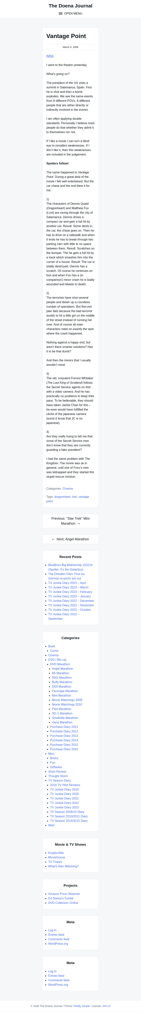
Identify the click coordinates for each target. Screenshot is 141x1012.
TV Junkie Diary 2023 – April (67, 582)
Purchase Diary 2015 (64, 744)
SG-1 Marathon (62, 713)
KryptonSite (56, 852)
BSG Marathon (62, 677)
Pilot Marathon (61, 709)
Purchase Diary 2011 (64, 726)
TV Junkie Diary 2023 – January (69, 596)
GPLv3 (106, 1006)
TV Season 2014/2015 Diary (69, 820)
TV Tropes (55, 861)
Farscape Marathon (65, 691)
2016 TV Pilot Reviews (65, 785)
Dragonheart (62, 496)
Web (51, 825)
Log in (52, 930)
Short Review (57, 771)
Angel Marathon (62, 668)
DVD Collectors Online (63, 902)
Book (51, 646)
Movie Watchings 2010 (67, 704)
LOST (74, 496)
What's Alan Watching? (63, 866)
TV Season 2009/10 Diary (67, 811)
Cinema (67, 488)
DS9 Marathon (61, 686)
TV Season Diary (59, 780)
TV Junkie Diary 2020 (64, 794)
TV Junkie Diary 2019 (64, 789)
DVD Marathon (60, 664)
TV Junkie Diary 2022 (64, 802)
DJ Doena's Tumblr (61, 898)
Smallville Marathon (65, 717)
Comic (54, 650)
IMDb (49, 56)
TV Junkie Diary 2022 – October (69, 609)
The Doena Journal (70, 6)
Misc (51, 753)
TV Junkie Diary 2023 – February (70, 591)
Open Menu (72, 13)
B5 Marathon (60, 673)
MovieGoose (56, 857)
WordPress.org (58, 943)
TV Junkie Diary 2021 (64, 798)
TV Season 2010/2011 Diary (69, 816)
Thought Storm (58, 776)
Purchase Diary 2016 (64, 749)
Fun (52, 762)
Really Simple (82, 1006)
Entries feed (56, 934)
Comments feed (58, 939)
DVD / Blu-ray (57, 659)
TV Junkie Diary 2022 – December (71, 600)
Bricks (54, 758)
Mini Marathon (61, 695)
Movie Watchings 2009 (67, 700)
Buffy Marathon (62, 682)
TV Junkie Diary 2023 (64, 807)
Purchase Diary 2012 (64, 731)
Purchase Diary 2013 (64, 735)
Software (56, 767)
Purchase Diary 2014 (64, 740)
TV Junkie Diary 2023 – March (68, 587)
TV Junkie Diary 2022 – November (71, 605)
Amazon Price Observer (64, 893)
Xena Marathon (62, 722)
